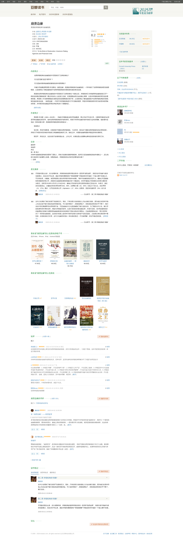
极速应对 (87, 261)
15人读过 (121, 153)
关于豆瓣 (106, 533)
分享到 (60, 64)
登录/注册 (177, 1)
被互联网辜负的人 (70, 327)
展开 (74, 374)
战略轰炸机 (128, 111)
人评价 (100, 36)
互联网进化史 (69, 298)
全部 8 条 (46, 336)
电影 (14, 1)
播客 (25, 1)
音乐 (19, 1)
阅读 (42, 1)
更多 (37, 162)
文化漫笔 (120, 82)
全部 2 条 (55, 398)
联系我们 (121, 533)
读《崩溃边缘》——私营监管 (41, 414)
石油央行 (36, 327)
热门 (32, 341)
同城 (30, 1)
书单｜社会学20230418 (125, 89)
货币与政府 (103, 261)
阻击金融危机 (86, 298)
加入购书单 (52, 64)
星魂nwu (127, 120)
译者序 (33, 440)
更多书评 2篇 (36, 460)
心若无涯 (34, 357)
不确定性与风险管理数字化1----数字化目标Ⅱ (132, 93)
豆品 (58, 1)
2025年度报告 (68, 14)
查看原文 (42, 191)
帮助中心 (134, 533)
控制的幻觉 (54, 261)
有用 (108, 347)
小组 (36, 1)
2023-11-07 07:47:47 (51, 357)
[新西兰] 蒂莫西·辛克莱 (43, 31)
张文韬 (38, 34)
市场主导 (36, 298)
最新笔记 (53, 472)
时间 (52, 1)
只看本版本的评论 (42, 403)
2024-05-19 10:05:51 (52, 388)
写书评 (43, 64)
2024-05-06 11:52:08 (55, 380)
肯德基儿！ (34, 347)
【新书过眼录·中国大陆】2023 (127, 99)
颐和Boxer (34, 388)
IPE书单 (120, 86)
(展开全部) (37, 108)
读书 (8, 1)
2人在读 (121, 149)
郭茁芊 (44, 34)
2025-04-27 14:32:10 (46, 365)
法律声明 (127, 533)
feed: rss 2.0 (123, 175)
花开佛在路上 (39, 437)
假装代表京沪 (35, 380)
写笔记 (35, 64)
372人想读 (122, 157)
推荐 (107, 63)
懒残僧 (40, 194)
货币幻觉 (54, 298)
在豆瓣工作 (113, 533)
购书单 (33, 14)
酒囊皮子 (127, 139)
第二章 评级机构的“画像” (47, 478)
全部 (138, 78)
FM (47, 1)
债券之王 (102, 327)
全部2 (143, 61)
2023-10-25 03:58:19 (53, 347)
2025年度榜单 (54, 14)
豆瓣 (2, 1)
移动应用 (149, 533)
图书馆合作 (141, 533)
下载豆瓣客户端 (166, 1)
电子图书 (42, 14)
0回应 (43, 429)
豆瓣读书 (39, 7)
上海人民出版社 (43, 36)
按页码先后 (44, 472)
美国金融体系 (53, 327)
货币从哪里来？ (37, 261)
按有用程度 (35, 472)
